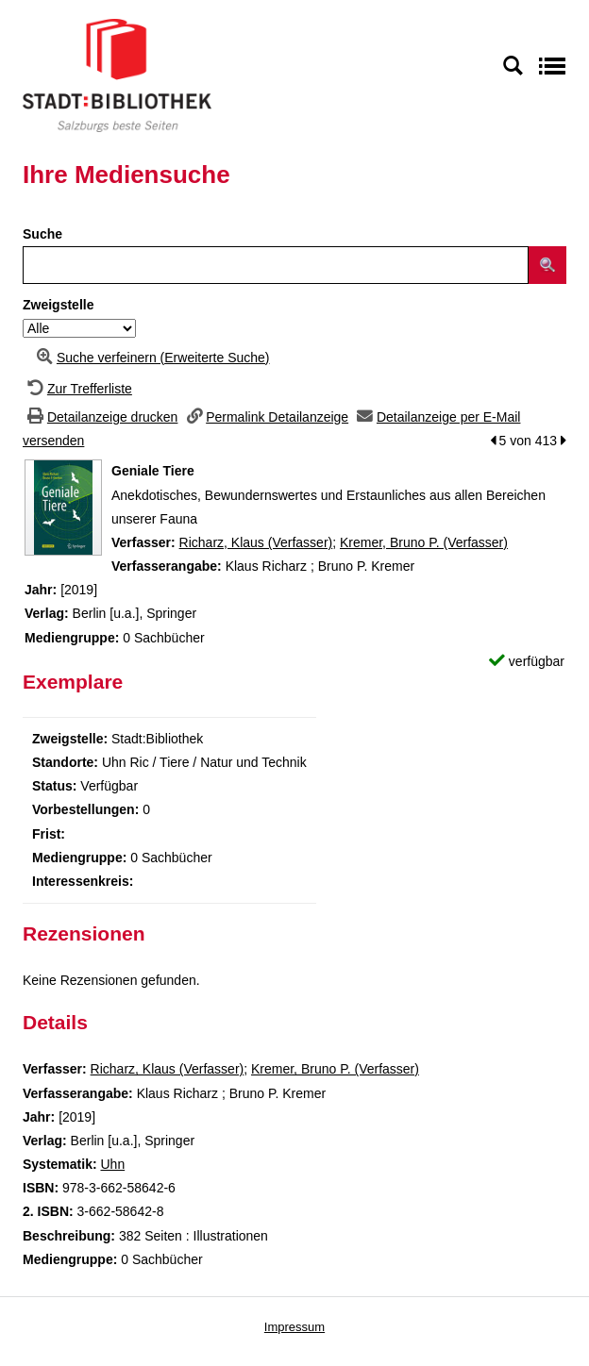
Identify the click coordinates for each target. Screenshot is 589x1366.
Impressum (294, 1327)
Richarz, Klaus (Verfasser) (256, 542)
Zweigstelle (58, 304)
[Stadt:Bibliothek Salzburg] (117, 74)
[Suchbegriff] (276, 265)
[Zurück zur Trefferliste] (77, 388)
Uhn (112, 1164)
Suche (42, 234)
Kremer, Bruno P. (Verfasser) (424, 542)
